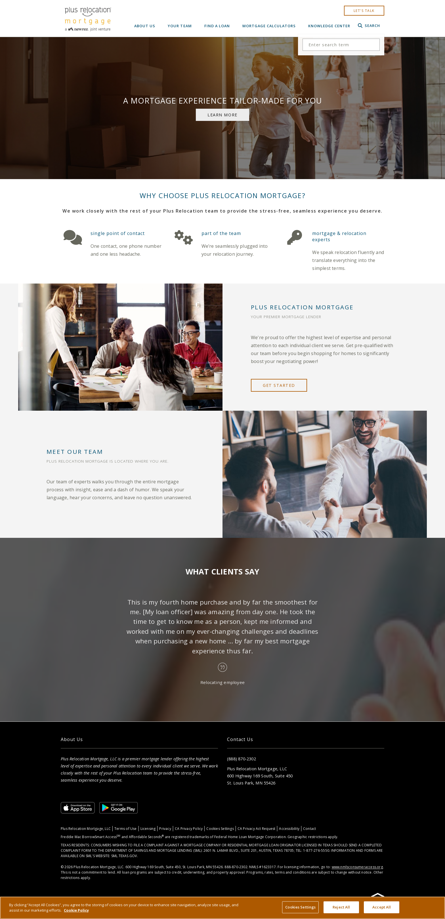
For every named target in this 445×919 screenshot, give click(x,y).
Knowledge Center (329, 25)
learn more (222, 115)
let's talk (364, 10)
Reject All (341, 907)
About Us (144, 25)
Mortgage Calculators (269, 25)
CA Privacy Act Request (257, 828)
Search (369, 25)
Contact (309, 828)
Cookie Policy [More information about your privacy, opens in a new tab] (76, 910)
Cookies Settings (220, 828)
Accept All (381, 907)
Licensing (148, 828)
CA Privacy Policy (189, 828)
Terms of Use (125, 828)
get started (279, 385)
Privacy (165, 828)
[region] (222, 908)
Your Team (180, 25)
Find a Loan (217, 25)
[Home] (88, 18)
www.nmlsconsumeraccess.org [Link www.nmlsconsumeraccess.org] (357, 867)
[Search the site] (341, 45)
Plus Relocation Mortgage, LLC (86, 828)
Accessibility (289, 828)
